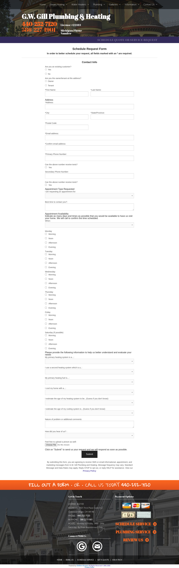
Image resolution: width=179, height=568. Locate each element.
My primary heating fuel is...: (89, 381)
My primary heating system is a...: (89, 360)
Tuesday (48, 251)
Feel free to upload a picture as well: (89, 443)
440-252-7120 (39, 24)
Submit (89, 454)
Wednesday (50, 272)
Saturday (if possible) (54, 332)
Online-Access (82, 566)
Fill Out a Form (49, 485)
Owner (51, 81)
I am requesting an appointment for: (89, 194)
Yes (49, 69)
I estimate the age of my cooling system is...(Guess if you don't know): (89, 412)
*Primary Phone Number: (89, 157)
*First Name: (66, 93)
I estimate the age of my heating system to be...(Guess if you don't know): (89, 401)
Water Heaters (78, 4)
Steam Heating (57, 4)
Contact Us (149, 4)
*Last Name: (112, 93)
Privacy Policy (89, 471)
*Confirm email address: (89, 147)
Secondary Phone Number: (89, 174)
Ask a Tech (117, 559)
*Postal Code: (66, 126)
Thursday (49, 292)
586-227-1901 (86, 519)
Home (43, 4)
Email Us (70, 559)
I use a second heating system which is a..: (89, 370)
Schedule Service (85, 559)
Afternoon (53, 243)
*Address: (89, 105)
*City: (66, 115)
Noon (51, 238)
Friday (47, 312)
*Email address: (89, 136)
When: (89, 224)
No (49, 74)
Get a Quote (103, 559)
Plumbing (97, 4)
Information (130, 4)
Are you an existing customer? (58, 67)
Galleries (113, 4)
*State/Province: (112, 115)
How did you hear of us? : (89, 434)
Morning (52, 234)
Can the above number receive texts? (61, 164)
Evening (52, 247)
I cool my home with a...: (89, 391)
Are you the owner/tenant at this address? (63, 78)
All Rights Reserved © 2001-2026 (99, 565)
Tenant (51, 85)
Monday (48, 231)
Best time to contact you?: (89, 205)
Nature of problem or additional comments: (89, 423)
